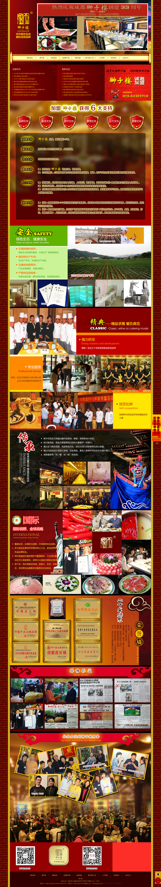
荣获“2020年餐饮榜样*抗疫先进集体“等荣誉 (76, 84)
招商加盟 (78, 58)
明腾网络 (118, 883)
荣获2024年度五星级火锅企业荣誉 (73, 79)
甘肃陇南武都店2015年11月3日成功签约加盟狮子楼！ (30, 89)
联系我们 (114, 58)
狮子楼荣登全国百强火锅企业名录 (73, 89)
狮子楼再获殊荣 (68, 76)
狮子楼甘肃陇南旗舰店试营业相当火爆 (25, 81)
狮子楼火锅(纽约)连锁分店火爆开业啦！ (26, 95)
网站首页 (30, 58)
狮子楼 (42, 58)
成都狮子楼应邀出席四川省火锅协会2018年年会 (77, 95)
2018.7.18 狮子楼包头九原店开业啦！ (25, 79)
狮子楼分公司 (89, 58)
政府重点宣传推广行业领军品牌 (72, 87)
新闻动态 (54, 58)
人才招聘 (102, 58)
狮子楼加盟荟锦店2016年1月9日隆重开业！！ (27, 84)
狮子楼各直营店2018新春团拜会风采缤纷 (75, 92)
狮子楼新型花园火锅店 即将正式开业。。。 (76, 73)
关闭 (157, 443)
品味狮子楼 (65, 58)
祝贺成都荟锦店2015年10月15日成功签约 (26, 92)
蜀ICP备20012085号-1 (109, 883)
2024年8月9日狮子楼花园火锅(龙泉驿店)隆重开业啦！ (30, 73)
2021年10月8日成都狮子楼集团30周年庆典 (75, 81)
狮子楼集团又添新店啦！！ (22, 76)
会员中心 (126, 58)
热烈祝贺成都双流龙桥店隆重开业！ (24, 87)
